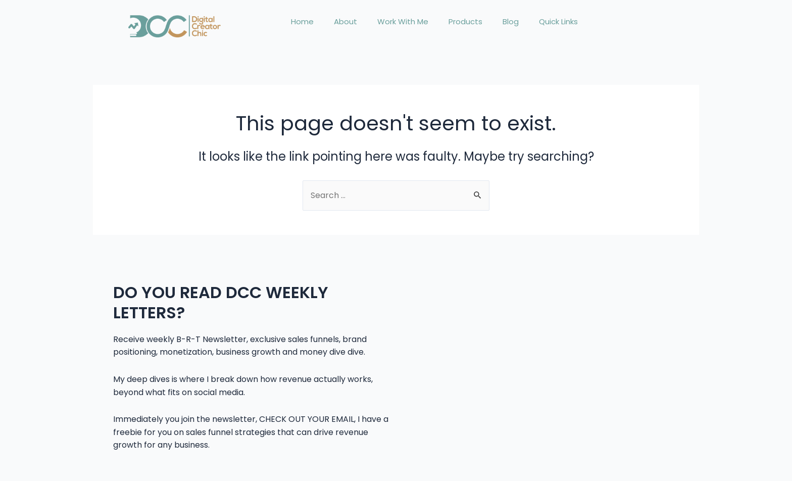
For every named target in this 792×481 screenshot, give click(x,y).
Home (302, 21)
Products (465, 21)
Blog (511, 21)
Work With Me (402, 21)
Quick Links (558, 21)
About (345, 21)
